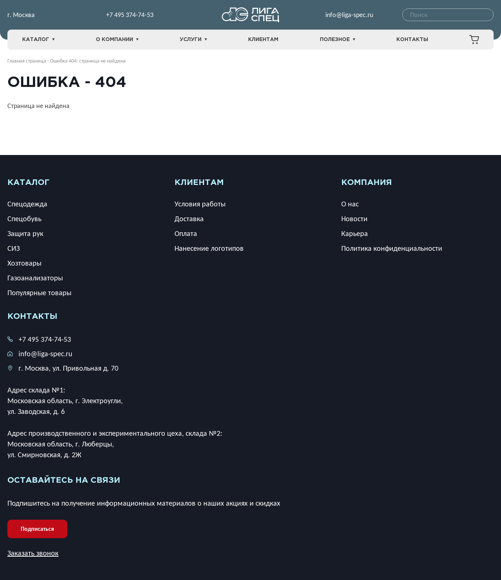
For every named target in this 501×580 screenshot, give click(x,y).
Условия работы (200, 204)
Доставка (189, 218)
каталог (28, 182)
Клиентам (263, 39)
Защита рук (25, 233)
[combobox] (448, 15)
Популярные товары (39, 292)
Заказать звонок (32, 553)
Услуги (193, 40)
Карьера (354, 233)
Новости (354, 218)
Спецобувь (24, 218)
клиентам (199, 182)
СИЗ (13, 248)
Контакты (412, 39)
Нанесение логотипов (209, 248)
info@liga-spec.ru (349, 15)
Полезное (337, 40)
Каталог (38, 40)
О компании (117, 40)
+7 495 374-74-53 (129, 15)
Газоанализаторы (35, 277)
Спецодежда (27, 204)
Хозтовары (24, 263)
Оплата (186, 233)
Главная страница (26, 61)
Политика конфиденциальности (391, 248)
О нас (350, 204)
